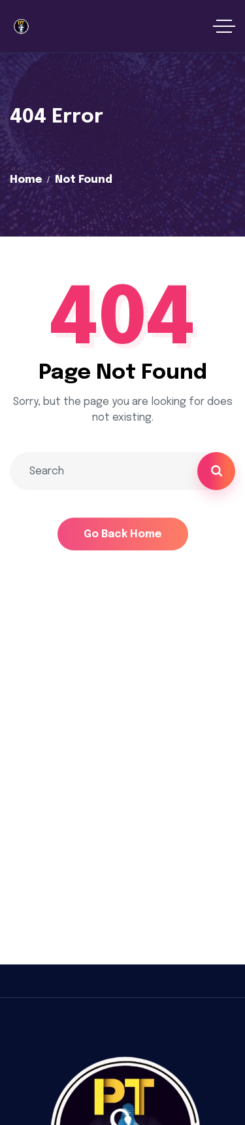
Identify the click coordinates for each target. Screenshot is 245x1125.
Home (26, 179)
